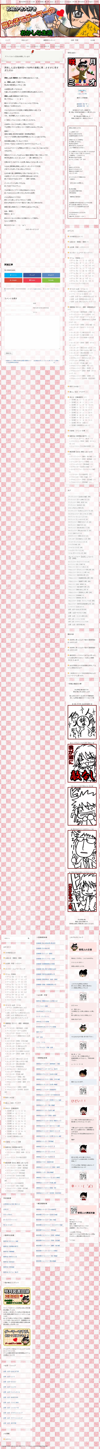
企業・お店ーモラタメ (9, 1381)
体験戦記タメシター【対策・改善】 (46, 1115)
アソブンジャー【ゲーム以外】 (81, 314)
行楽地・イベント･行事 (77, 431)
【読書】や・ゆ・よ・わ (79, 417)
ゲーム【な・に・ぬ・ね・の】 (81, 270)
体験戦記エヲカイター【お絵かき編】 (47, 1074)
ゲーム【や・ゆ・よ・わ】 (79, 278)
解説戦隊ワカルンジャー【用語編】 (46, 1230)
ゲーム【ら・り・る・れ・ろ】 (81, 281)
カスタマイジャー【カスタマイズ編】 (83, 469)
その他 (92, 40)
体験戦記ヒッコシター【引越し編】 (46, 1182)
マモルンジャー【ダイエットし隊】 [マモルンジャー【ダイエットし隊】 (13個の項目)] (78, 572)
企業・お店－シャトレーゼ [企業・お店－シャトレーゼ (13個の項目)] (76, 619)
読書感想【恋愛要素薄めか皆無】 (45, 964)
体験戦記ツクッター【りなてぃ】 (45, 1146)
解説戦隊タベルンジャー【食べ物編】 (47, 1256)
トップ (7, 40)
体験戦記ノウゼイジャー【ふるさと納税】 (48, 1177)
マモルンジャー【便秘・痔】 (80, 365)
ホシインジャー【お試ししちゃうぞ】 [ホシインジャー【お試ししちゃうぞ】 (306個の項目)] (80, 557)
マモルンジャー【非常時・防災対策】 (83, 378)
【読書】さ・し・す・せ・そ (80, 405)
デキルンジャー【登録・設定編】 (82, 479)
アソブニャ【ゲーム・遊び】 (80, 438)
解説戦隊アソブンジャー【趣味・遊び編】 (48, 1245)
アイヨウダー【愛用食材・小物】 (82, 312)
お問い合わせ (50, 1)
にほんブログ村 (82, 93)
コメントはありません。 (35, 289)
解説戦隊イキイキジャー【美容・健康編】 (48, 1235)
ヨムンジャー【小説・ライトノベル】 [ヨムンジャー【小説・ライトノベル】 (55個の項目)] (81, 600)
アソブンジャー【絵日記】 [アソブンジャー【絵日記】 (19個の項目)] (76, 505)
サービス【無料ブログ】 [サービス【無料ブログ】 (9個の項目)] (75, 533)
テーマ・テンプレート (42, 1016)
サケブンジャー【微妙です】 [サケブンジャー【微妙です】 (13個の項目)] (77, 525)
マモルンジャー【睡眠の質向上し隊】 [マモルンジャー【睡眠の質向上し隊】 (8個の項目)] (78, 589)
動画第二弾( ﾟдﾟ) (83, 106)
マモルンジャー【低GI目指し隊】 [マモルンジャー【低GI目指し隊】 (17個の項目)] (78, 575)
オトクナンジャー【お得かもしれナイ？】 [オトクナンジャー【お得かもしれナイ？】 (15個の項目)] (80, 510)
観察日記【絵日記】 (9, 1262)
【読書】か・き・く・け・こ (80, 402)
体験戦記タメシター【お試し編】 (45, 1110)
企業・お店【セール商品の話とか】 (82, 296)
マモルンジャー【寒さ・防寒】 (81, 368)
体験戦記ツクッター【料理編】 (45, 1141)
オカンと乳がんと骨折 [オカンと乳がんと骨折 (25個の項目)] (75, 508)
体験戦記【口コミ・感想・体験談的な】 (83, 307)
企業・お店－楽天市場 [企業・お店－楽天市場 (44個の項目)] (76, 624)
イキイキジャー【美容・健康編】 (82, 459)
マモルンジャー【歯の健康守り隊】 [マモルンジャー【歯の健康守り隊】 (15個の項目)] (78, 587)
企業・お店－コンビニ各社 (11, 1402)
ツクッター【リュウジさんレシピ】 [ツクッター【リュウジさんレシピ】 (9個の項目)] (77, 541)
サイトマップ (59, 1)
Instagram (68, 1)
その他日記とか (75, 236)
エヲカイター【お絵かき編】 (80, 467)
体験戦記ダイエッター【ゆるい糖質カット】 (49, 1120)
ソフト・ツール (40, 1042)
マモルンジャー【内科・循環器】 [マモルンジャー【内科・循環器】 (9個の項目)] (77, 584)
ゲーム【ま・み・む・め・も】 (81, 276)
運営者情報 (41, 1)
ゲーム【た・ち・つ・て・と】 (81, 268)
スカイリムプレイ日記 (78, 283)
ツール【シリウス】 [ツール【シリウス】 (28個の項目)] (75, 547)
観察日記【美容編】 (9, 1267)
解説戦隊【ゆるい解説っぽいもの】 (81, 452)
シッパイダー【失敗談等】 (79, 355)
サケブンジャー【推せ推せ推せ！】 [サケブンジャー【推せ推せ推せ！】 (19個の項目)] (78, 527)
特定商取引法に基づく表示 (28, 1)
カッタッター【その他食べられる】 (82, 337)
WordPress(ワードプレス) (43, 1011)
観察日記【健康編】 (9, 1251)
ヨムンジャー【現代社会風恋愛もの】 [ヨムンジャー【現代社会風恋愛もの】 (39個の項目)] (81, 604)
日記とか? (24, 40)
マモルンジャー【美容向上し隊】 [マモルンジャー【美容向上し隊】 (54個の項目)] (80, 592)
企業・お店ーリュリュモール (11, 1392)
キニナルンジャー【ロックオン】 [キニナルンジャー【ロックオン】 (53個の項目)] (80, 514)
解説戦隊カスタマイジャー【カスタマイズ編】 (49, 1225)
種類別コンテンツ (49, 40)
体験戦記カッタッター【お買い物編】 (47, 1084)
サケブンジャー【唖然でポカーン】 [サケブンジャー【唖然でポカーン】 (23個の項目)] (79, 522)
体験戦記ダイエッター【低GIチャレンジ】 (48, 1131)
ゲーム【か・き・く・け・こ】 (81, 263)
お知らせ (5, 1209)
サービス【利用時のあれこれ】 (81, 291)
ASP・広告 (39, 1037)
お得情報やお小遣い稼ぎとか (11, 1204)
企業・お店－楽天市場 (9, 1423)
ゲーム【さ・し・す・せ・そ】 (81, 265)
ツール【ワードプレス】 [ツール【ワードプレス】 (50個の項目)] (77, 553)
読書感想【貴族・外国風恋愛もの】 (46, 984)
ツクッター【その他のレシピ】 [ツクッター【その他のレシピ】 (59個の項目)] (79, 539)
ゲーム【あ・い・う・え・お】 (81, 260)
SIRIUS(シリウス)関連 (42, 1021)
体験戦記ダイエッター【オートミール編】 (48, 1126)
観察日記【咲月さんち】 (10, 1256)
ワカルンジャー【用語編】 (79, 482)
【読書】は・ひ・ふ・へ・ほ (80, 412)
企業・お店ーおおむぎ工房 (11, 1371)
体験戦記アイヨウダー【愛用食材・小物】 (48, 1064)
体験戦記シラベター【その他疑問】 (46, 1209)
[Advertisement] (32, 246)
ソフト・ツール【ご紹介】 (79, 294)
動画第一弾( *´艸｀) (83, 104)
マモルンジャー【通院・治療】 (81, 376)
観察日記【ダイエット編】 (11, 1241)
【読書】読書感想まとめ (79, 425)
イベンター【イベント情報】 (80, 461)
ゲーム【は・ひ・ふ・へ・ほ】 (81, 273)
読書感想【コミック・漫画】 (44, 953)
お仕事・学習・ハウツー (78, 247)
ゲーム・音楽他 (75, 258)
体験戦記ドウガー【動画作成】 (45, 1162)
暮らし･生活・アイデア (77, 392)
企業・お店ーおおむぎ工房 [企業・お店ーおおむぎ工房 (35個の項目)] (77, 609)
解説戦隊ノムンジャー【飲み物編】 (46, 1261)
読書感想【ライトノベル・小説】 (45, 958)
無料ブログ (39, 1032)
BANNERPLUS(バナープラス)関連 (46, 1027)
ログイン (8, 1439)
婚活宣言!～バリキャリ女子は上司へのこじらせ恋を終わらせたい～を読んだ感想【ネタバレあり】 (82, 657)
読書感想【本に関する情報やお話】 (46, 969)
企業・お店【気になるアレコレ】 (82, 301)
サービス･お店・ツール (77, 289)
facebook (82, 1)
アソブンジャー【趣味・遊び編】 (82, 456)
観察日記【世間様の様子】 (78, 436)
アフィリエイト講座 (42, 1006)
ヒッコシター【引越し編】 (79, 363)
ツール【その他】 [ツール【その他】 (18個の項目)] (74, 544)
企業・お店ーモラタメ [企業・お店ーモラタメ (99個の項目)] (77, 613)
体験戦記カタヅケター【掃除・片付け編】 (48, 1079)
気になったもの (7, 1225)
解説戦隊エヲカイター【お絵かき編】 (47, 1214)
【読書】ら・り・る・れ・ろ (80, 420)
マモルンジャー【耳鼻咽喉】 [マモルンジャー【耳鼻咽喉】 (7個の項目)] (76, 595)
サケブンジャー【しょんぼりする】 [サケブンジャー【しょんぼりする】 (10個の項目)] (78, 519)
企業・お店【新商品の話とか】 (81, 299)
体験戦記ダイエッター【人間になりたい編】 (49, 1136)
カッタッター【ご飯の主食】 (80, 335)
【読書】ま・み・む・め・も (80, 415)
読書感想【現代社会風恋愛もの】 (45, 974)
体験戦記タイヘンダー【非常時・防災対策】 (49, 1193)
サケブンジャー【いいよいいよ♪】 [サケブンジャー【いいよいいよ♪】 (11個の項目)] (77, 516)
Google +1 (91, 1)
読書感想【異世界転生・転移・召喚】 (47, 979)
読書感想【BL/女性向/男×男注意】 (46, 943)
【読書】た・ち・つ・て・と (80, 407)
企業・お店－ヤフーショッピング (12, 1418)
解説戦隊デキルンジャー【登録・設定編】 (48, 1240)
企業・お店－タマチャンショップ (12, 1413)
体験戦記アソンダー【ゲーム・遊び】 (47, 1069)
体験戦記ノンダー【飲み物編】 (45, 1172)
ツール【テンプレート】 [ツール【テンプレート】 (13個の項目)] (75, 550)
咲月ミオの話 (74, 386)
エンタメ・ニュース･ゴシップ (79, 252)
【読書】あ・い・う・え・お (80, 399)
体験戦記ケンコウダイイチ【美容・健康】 (48, 1167)
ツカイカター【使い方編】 (79, 477)
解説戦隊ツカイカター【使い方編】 (46, 1219)
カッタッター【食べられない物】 (82, 350)
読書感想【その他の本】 (43, 948)
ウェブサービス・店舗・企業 (44, 1047)
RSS (97, 1)
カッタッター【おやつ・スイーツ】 (82, 327)
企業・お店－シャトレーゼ (11, 1407)
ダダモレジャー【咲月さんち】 (81, 358)
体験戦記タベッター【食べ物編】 (45, 1105)
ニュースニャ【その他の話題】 (81, 446)
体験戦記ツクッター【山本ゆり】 (45, 1157)
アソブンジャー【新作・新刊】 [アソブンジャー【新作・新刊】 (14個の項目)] (77, 502)
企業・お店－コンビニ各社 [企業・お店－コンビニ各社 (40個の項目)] (77, 616)
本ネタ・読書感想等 (76, 397)
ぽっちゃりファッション (10, 1219)
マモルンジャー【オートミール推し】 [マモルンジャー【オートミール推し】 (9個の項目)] (78, 566)
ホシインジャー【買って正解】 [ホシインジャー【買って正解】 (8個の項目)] (76, 564)
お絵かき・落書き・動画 (78, 242)
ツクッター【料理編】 (78, 360)
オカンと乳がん (7, 1214)
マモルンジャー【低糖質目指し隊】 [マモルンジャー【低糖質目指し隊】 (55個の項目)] (80, 578)
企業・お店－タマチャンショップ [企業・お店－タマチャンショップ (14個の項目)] (78, 621)
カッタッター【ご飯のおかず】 (81, 332)
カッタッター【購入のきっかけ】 (82, 348)
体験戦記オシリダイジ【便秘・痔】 (46, 1188)
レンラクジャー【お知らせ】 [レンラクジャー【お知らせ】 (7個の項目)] (76, 606)
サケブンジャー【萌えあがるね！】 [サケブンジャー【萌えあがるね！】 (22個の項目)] (79, 530)
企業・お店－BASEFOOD (10, 1397)
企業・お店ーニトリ (9, 1376)
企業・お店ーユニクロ (9, 1387)
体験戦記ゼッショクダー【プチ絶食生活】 (48, 1095)
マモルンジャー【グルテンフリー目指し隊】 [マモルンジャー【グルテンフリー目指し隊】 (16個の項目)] (81, 569)
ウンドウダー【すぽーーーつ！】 (82, 317)
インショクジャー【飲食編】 (80, 464)
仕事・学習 (74, 40)
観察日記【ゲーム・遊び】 (11, 1272)
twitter (75, 1)
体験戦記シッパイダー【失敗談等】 (46, 1089)
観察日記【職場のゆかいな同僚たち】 (47, 1001)
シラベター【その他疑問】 (79, 474)
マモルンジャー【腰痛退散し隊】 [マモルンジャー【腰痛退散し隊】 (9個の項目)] (77, 597)
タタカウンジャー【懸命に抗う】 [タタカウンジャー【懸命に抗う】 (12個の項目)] (78, 536)
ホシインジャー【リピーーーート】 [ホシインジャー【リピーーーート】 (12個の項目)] (78, 561)
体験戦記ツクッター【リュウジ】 (45, 1151)
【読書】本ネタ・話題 (78, 423)
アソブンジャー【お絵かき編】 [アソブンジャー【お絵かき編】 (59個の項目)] (79, 496)
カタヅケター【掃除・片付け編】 (82, 325)
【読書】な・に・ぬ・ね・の (80, 410)
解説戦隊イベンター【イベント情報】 (47, 1250)
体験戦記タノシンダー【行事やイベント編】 (49, 1100)
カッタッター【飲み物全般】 (80, 353)
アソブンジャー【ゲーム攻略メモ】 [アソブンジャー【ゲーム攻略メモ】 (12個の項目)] (78, 499)
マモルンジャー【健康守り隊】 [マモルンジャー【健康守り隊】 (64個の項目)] (79, 581)
